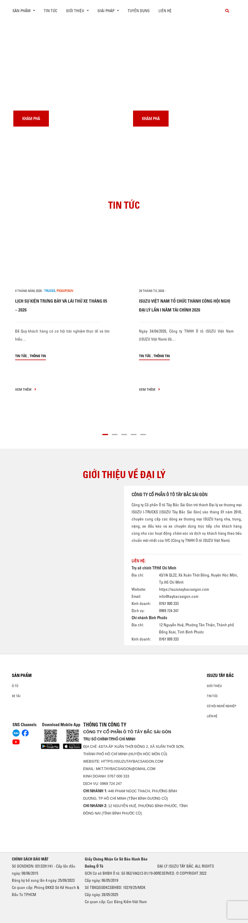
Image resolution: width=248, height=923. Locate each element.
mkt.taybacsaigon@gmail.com (125, 769)
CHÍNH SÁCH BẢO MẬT (30, 859)
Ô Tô (15, 686)
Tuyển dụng (139, 10)
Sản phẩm (22, 675)
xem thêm (25, 389)
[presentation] (17, 21)
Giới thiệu (214, 686)
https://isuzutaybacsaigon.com (184, 589)
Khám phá (31, 118)
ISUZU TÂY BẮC (220, 675)
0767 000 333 (118, 776)
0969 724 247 (111, 784)
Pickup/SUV (65, 291)
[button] (105, 433)
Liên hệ (165, 10)
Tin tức (50, 10)
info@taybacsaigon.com (178, 596)
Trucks (49, 291)
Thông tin (38, 356)
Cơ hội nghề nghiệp (221, 706)
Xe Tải (16, 696)
